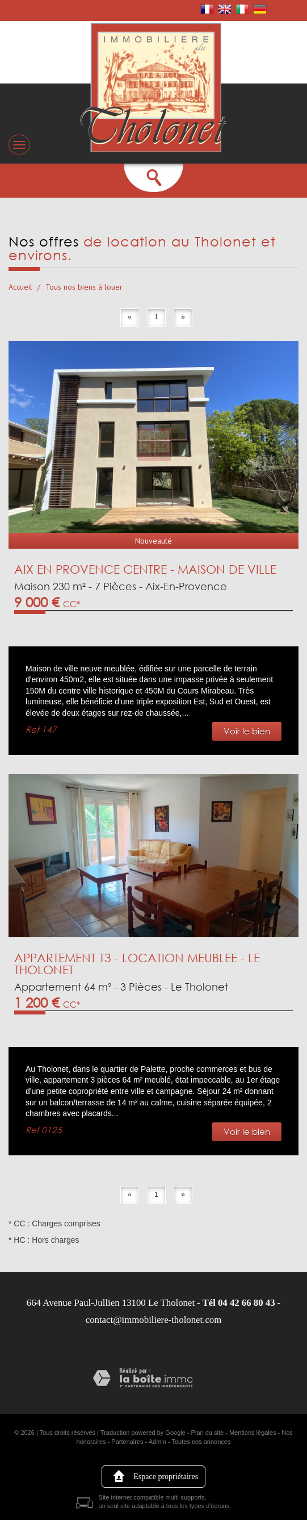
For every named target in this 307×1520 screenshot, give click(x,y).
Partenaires (127, 1441)
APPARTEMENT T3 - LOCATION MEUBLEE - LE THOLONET (137, 963)
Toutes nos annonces (201, 1441)
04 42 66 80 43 (246, 1302)
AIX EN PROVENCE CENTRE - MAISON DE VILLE (145, 569)
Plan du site (207, 1432)
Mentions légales (252, 1432)
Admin (157, 1441)
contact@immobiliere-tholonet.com (154, 1319)
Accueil (20, 287)
